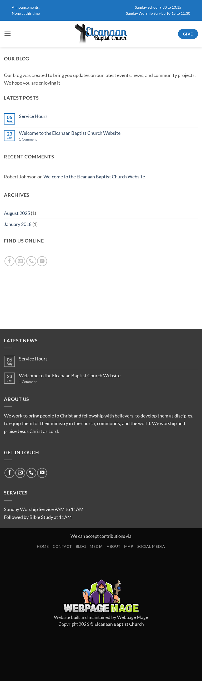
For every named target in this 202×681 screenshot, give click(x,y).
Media (96, 546)
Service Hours (33, 116)
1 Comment (35, 139)
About (113, 546)
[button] (7, 34)
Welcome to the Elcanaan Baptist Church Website (69, 133)
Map (128, 546)
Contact (62, 546)
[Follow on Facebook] (9, 261)
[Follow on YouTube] (42, 261)
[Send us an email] (20, 261)
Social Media (151, 546)
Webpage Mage (132, 617)
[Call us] (31, 261)
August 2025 (17, 213)
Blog (81, 546)
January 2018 (18, 224)
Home (43, 546)
